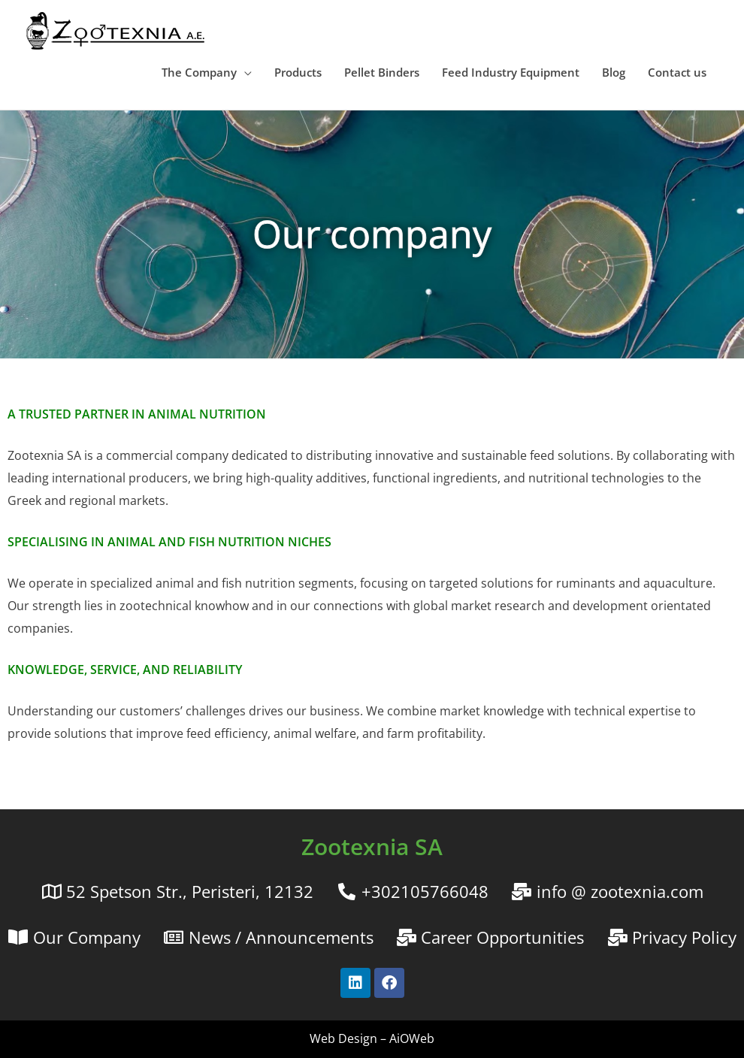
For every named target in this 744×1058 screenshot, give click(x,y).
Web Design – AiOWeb (372, 1038)
